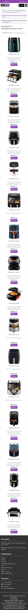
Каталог (9, 10)
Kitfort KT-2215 (14, 428)
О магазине (3, 561)
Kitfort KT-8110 (14, 85)
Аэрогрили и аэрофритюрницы (18, 10)
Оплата (2, 565)
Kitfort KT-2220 (14, 147)
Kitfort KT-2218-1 (14, 272)
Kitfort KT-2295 (14, 303)
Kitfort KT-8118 (14, 459)
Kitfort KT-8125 (14, 521)
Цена (4, 17)
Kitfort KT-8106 (14, 241)
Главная (4, 10)
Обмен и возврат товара (6, 573)
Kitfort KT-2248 (14, 210)
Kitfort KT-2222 (14, 54)
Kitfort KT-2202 (14, 366)
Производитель (7, 22)
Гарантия (3, 569)
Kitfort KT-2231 (14, 334)
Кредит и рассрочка (5, 571)
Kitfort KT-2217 (14, 179)
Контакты (3, 557)
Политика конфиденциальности (8, 563)
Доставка (3, 559)
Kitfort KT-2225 (14, 490)
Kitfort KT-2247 (14, 397)
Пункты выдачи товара (6, 567)
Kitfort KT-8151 (14, 116)
